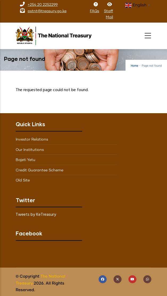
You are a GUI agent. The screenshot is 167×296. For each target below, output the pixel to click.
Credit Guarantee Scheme (39, 170)
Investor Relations (32, 139)
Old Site (23, 180)
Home (134, 66)
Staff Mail (108, 11)
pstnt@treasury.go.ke (47, 11)
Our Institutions (30, 150)
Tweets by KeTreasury (36, 214)
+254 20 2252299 (43, 5)
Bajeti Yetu (25, 160)
